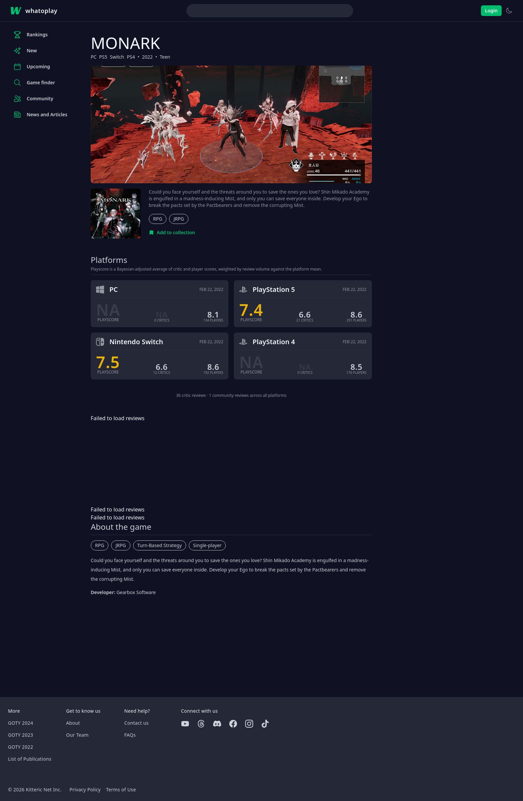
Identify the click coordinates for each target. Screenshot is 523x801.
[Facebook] (233, 724)
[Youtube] (185, 724)
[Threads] (201, 724)
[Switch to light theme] (509, 10)
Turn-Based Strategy (159, 545)
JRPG (178, 219)
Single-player (207, 545)
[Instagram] (249, 724)
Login (491, 10)
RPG (157, 219)
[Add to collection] (172, 232)
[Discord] (217, 724)
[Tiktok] (265, 724)
